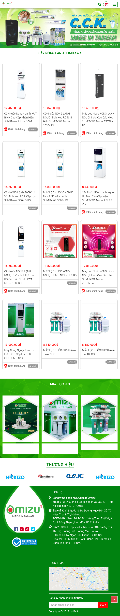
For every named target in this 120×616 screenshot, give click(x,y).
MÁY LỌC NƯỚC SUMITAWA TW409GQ (59, 352)
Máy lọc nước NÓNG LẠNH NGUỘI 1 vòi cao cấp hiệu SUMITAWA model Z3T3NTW (98, 277)
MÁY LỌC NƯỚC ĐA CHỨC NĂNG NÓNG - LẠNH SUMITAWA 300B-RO (58, 196)
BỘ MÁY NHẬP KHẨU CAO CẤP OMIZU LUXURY (20, 449)
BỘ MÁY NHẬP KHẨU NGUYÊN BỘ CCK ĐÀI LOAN (60, 449)
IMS (75, 611)
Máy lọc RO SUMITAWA (99, 447)
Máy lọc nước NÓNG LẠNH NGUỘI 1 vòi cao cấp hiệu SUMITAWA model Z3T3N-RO (98, 119)
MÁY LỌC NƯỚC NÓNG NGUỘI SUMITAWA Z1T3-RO (60, 273)
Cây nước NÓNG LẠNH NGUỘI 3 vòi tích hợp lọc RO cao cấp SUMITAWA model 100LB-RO (19, 277)
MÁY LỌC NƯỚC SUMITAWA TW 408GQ (98, 352)
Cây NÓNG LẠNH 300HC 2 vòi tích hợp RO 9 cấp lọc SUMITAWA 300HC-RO (20, 196)
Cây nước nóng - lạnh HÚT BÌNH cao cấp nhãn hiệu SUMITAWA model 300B (20, 117)
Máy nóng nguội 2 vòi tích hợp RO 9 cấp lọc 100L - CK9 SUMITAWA (20, 354)
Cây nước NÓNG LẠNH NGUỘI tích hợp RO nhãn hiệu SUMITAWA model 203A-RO (58, 119)
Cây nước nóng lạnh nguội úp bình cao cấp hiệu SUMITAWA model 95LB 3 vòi (98, 198)
